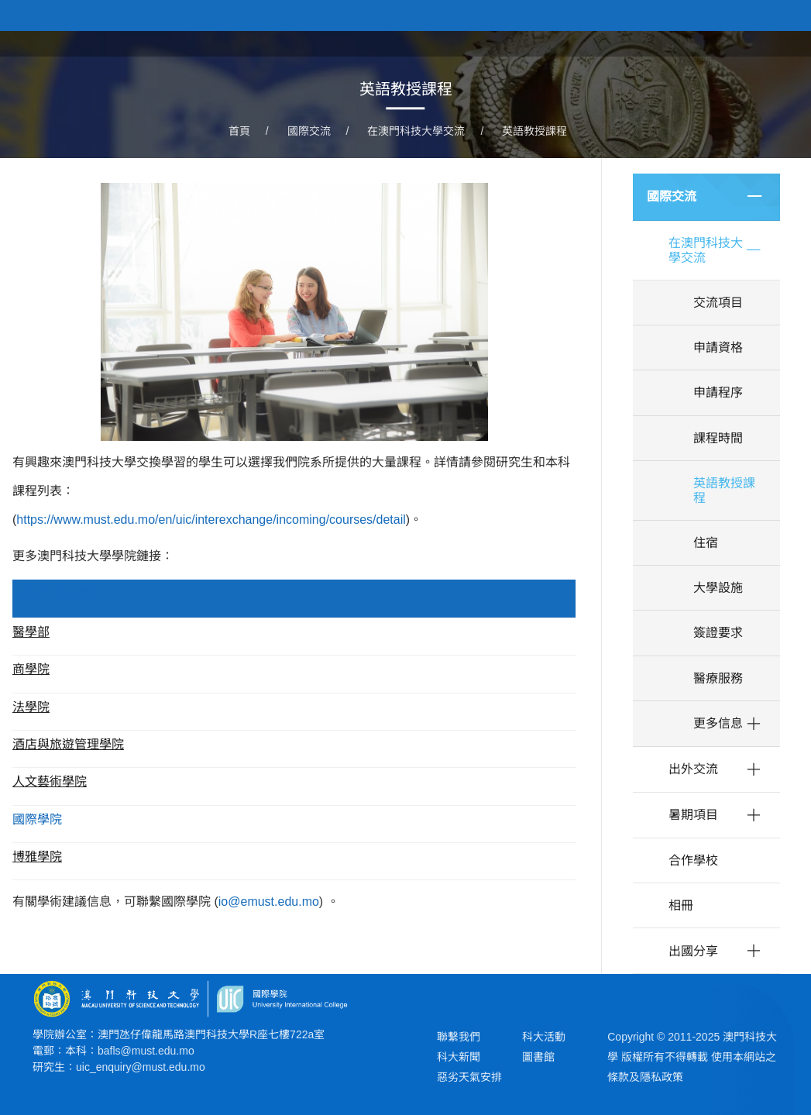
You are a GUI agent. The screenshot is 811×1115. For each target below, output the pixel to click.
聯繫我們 (458, 1037)
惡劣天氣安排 (469, 1077)
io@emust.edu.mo (268, 901)
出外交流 (693, 769)
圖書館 (538, 1057)
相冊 (680, 905)
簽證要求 (718, 632)
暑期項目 (693, 814)
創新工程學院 (54, 593)
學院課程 (614, 42)
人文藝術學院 (49, 781)
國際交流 (309, 132)
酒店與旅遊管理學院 (68, 744)
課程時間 (718, 438)
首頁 (481, 42)
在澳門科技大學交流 (416, 132)
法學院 (31, 707)
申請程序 (718, 392)
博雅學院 (37, 856)
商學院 (31, 669)
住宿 (705, 542)
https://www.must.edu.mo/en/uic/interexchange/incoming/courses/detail (210, 519)
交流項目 (718, 302)
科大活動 (543, 1037)
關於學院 (541, 42)
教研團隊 (687, 42)
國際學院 (37, 819)
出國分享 (693, 951)
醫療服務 (718, 678)
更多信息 (718, 723)
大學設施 (718, 587)
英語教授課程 (534, 132)
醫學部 (31, 631)
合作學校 (693, 860)
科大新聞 (458, 1057)
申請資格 (718, 347)
